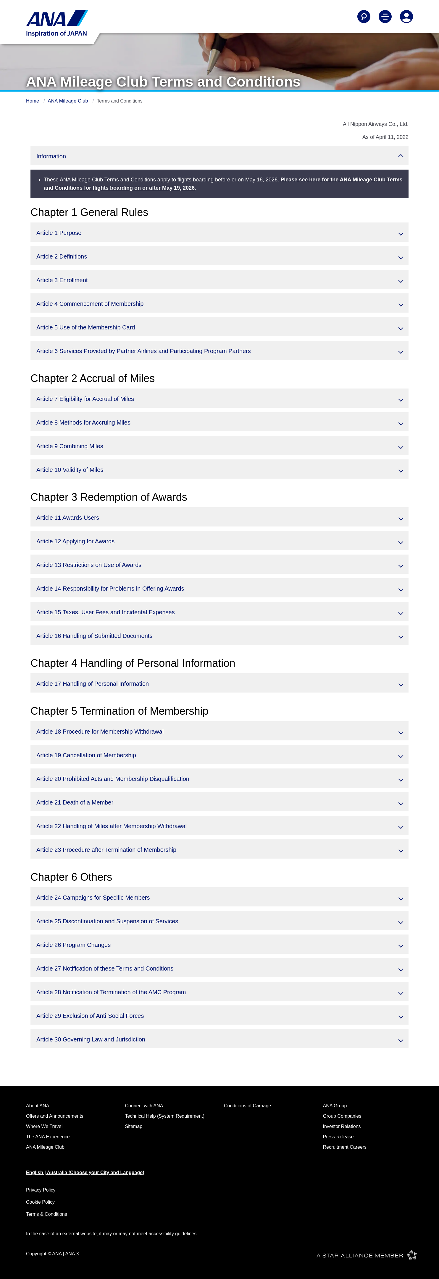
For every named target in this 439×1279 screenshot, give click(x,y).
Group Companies (342, 1116)
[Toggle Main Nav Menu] (385, 16)
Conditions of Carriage (247, 1105)
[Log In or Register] (406, 16)
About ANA (37, 1105)
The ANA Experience (48, 1136)
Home (33, 100)
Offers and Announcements (54, 1116)
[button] (219, 155)
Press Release (338, 1136)
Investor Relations (342, 1126)
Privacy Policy (41, 1189)
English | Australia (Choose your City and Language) (85, 1172)
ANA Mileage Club (69, 100)
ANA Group (335, 1105)
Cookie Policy (40, 1202)
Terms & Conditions (46, 1214)
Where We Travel (44, 1126)
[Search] (363, 16)
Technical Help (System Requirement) (165, 1116)
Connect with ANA (144, 1105)
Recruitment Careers (345, 1147)
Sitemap (134, 1126)
